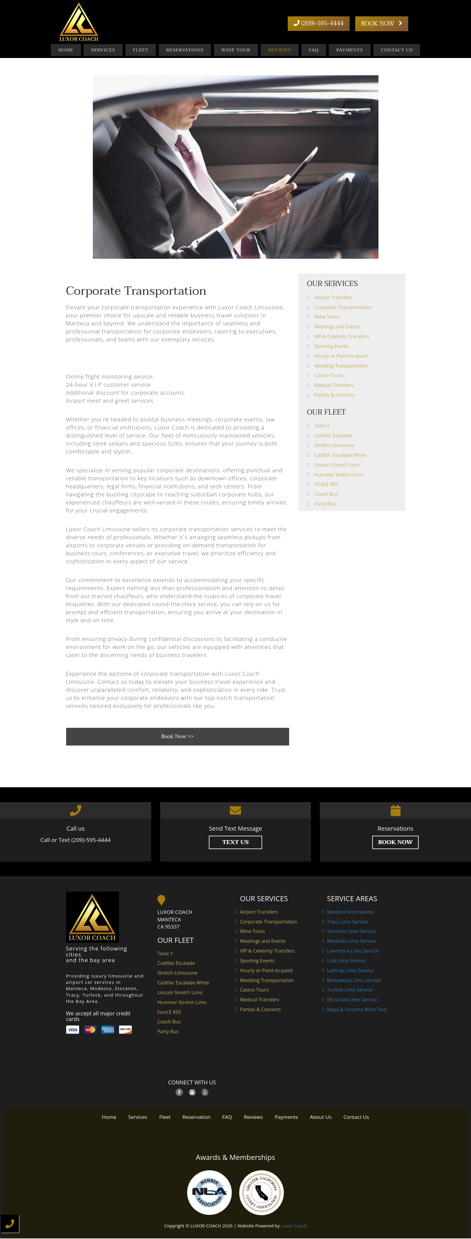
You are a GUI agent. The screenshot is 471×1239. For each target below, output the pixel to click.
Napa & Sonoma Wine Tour (357, 1010)
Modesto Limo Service (351, 941)
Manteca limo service (350, 912)
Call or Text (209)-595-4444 (75, 840)
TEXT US (235, 843)
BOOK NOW (381, 24)
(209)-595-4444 (319, 23)
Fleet (140, 50)
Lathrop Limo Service (350, 971)
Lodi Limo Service (346, 961)
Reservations (185, 50)
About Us (320, 1117)
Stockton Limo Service (351, 932)
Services (103, 50)
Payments (349, 50)
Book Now (395, 843)
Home (65, 50)
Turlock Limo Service (350, 990)
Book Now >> (177, 737)
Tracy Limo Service (347, 922)
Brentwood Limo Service (354, 981)
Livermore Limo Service (353, 951)
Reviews (279, 50)
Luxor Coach (294, 1226)
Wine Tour (236, 50)
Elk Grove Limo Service (352, 1000)
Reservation (196, 1117)
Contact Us (397, 50)
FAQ (314, 50)
